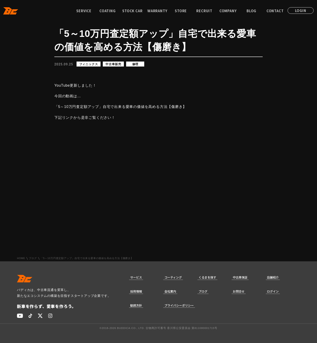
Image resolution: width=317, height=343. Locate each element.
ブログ (33, 258)
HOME (21, 258)
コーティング (173, 277)
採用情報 (136, 291)
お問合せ (239, 291)
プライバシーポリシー (179, 305)
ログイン (273, 291)
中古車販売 (113, 64)
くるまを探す (207, 277)
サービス (136, 277)
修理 (135, 64)
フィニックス (88, 64)
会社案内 (170, 291)
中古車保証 (240, 277)
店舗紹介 (273, 277)
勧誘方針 (136, 305)
